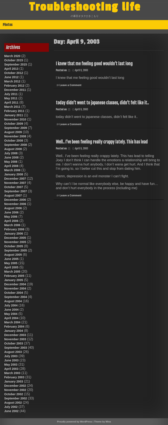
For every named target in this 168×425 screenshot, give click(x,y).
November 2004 (15, 288)
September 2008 (15, 144)
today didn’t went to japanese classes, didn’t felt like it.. (102, 102)
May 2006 (10, 216)
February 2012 (14, 85)
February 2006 (14, 229)
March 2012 (12, 81)
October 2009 (13, 123)
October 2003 (13, 343)
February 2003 (14, 377)
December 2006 (15, 199)
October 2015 (13, 60)
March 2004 (12, 322)
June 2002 (11, 411)
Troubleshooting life (85, 7)
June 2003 (11, 360)
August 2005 (13, 254)
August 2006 (13, 208)
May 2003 (10, 364)
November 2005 (15, 242)
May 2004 (10, 314)
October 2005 (13, 246)
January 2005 (13, 280)
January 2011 (13, 115)
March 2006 (12, 225)
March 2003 (12, 373)
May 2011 (10, 98)
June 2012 (11, 77)
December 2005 (15, 237)
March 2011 (12, 106)
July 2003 (11, 356)
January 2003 (13, 381)
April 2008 (11, 166)
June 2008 (11, 157)
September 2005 (15, 250)
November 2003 (15, 339)
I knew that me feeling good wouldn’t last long (94, 63)
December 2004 (15, 284)
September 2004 (15, 297)
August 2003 (13, 352)
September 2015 (15, 64)
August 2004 (13, 301)
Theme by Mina (102, 421)
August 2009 (13, 132)
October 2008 (13, 140)
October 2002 (13, 394)
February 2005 (14, 275)
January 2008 (13, 174)
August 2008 (13, 149)
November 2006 (15, 204)
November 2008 (15, 136)
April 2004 (11, 318)
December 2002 (15, 385)
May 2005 (10, 263)
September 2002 (15, 398)
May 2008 (10, 161)
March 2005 (12, 271)
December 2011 (15, 90)
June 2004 (11, 309)
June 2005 (11, 259)
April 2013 (11, 68)
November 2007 (15, 182)
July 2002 (11, 407)
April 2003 (11, 368)
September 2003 (15, 347)
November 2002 (15, 390)
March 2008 (12, 170)
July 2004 (11, 305)
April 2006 (11, 221)
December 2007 (15, 178)
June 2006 (11, 212)
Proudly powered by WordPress (74, 421)
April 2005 (11, 267)
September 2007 (15, 191)
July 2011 (11, 94)
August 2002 (13, 402)
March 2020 (12, 56)
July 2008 (11, 153)
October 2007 (13, 187)
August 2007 (13, 195)
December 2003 (15, 335)
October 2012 (13, 73)
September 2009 (15, 128)
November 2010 (15, 119)
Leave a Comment (70, 85)
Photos (7, 25)
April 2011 (11, 102)
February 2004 (14, 326)
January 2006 (13, 233)
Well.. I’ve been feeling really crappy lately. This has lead (102, 142)
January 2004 (13, 330)
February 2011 (14, 111)
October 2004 (13, 292)
